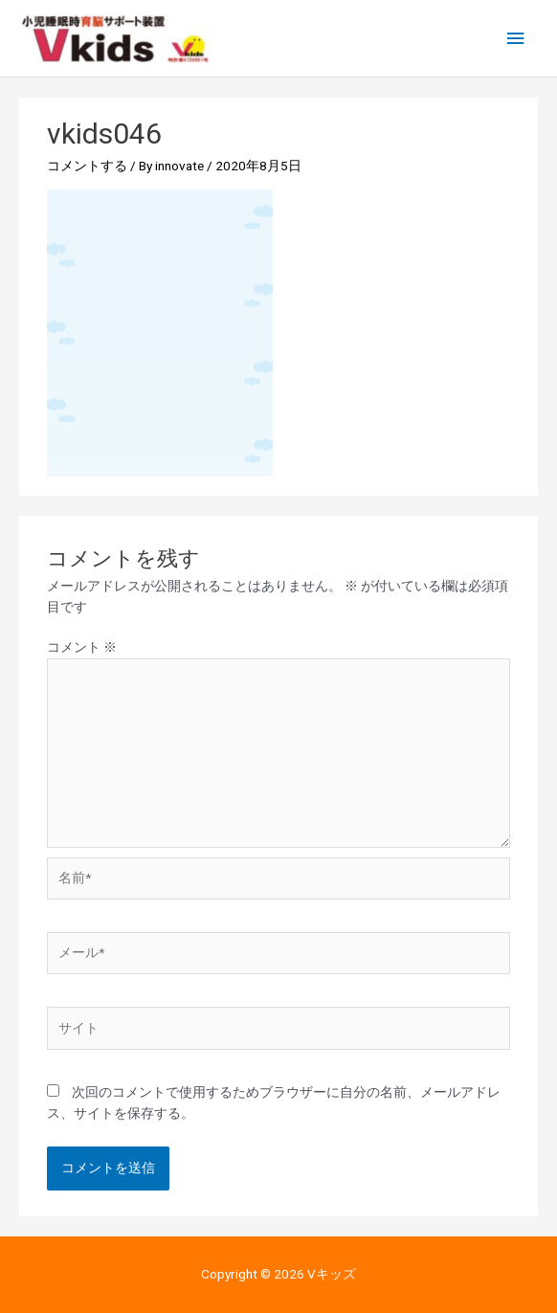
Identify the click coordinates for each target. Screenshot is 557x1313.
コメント (82, 647)
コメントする (87, 165)
